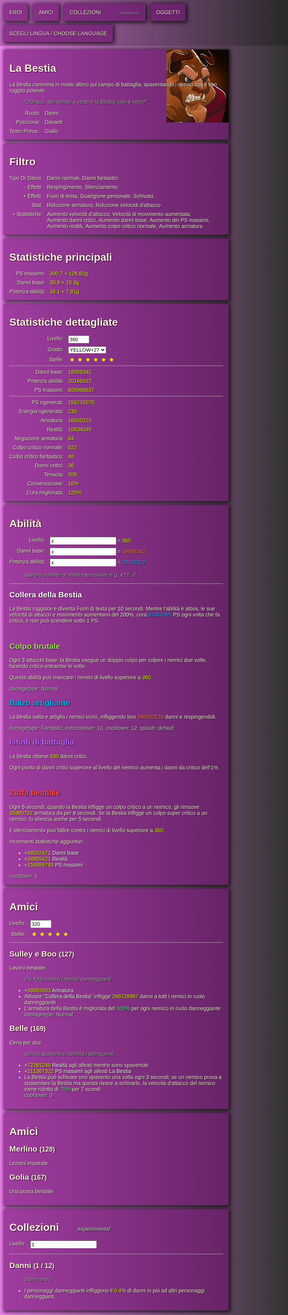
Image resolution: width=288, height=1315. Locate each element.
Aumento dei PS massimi (179, 220)
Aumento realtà (64, 226)
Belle (18, 1029)
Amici (23, 907)
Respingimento (64, 187)
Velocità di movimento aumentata (151, 214)
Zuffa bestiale (34, 793)
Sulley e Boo (33, 954)
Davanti (53, 122)
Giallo (51, 131)
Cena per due (25, 1043)
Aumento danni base (123, 220)
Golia (19, 1177)
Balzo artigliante (39, 703)
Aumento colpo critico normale (121, 226)
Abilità (25, 523)
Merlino (23, 1149)
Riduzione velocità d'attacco (128, 205)
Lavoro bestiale (27, 969)
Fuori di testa (62, 196)
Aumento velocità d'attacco (78, 214)
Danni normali (63, 178)
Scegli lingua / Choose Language (58, 33)
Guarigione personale (105, 196)
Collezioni (34, 1228)
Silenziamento (101, 187)
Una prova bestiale (31, 1192)
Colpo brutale (34, 646)
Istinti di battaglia (41, 742)
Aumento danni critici (71, 220)
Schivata (144, 196)
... (11, 633)
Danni (51, 113)
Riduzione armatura (70, 205)
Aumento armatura (180, 226)
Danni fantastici (100, 178)
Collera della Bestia (45, 595)
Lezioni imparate (28, 1164)
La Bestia (120, 1072)
